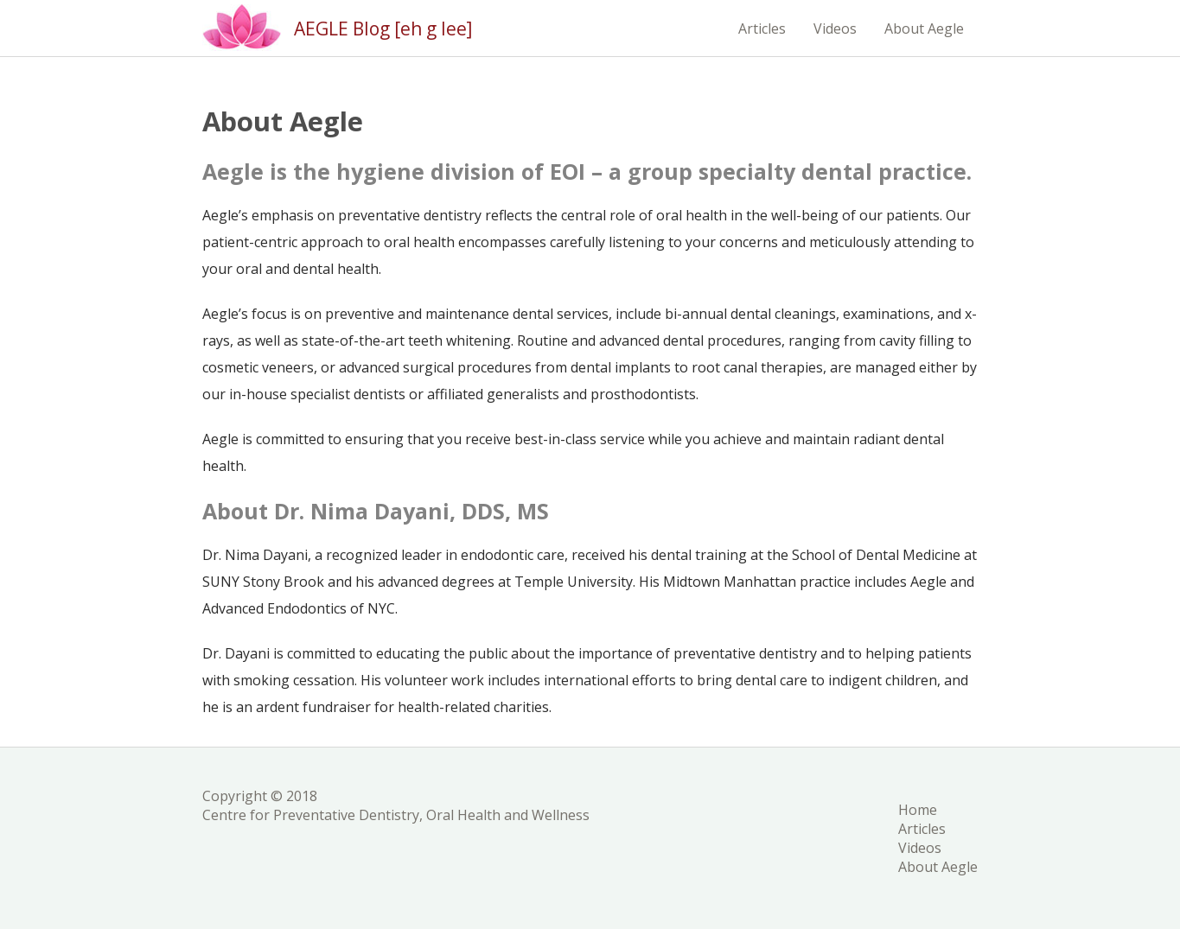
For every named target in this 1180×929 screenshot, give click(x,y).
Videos (835, 28)
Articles (762, 28)
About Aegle (924, 28)
